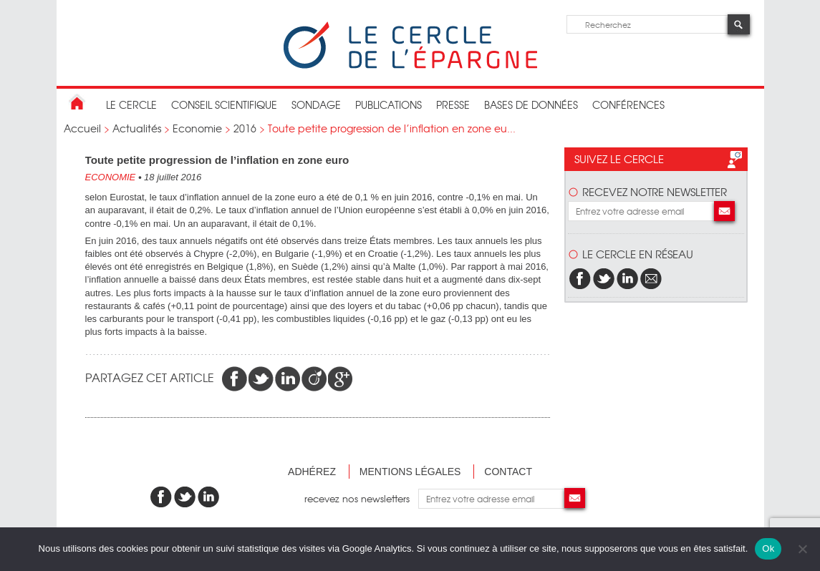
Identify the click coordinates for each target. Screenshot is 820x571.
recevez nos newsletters (361, 498)
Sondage (316, 104)
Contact (508, 471)
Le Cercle (131, 104)
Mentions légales (410, 471)
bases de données (531, 104)
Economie (197, 128)
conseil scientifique (224, 104)
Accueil (82, 128)
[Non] (802, 549)
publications (388, 104)
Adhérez (312, 471)
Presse (453, 104)
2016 (244, 128)
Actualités (136, 128)
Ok (768, 548)
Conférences (628, 104)
